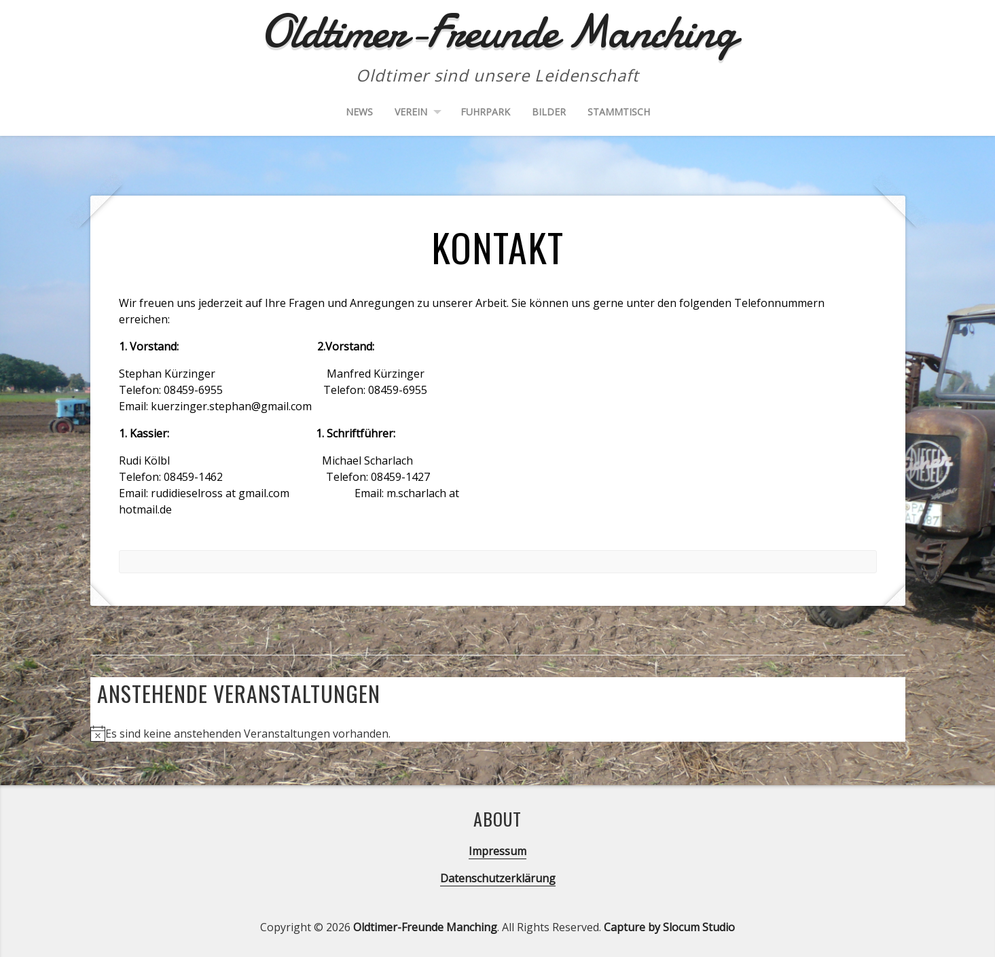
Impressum (497, 851)
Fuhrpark (485, 111)
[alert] (497, 733)
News (359, 111)
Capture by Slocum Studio (669, 927)
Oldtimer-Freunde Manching (425, 927)
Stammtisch (618, 111)
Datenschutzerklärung (498, 878)
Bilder (549, 111)
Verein (411, 111)
